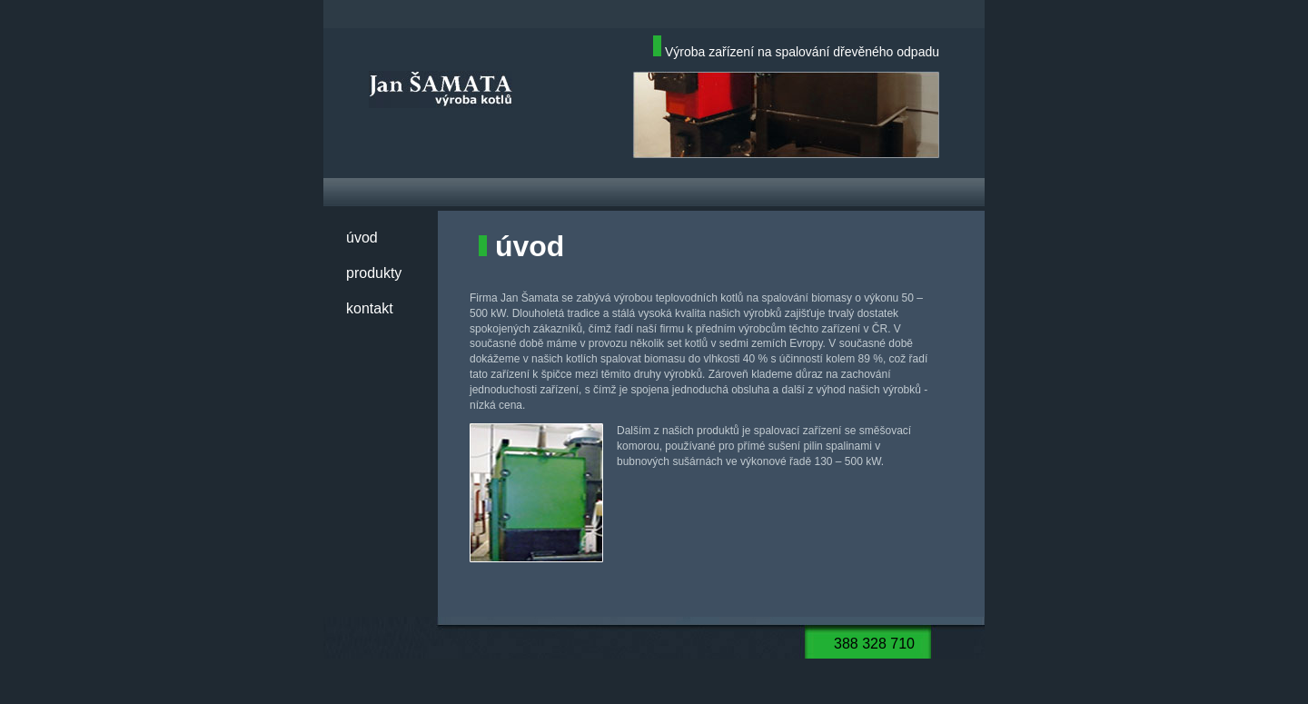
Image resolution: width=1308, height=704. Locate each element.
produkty (373, 273)
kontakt (369, 308)
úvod (362, 237)
